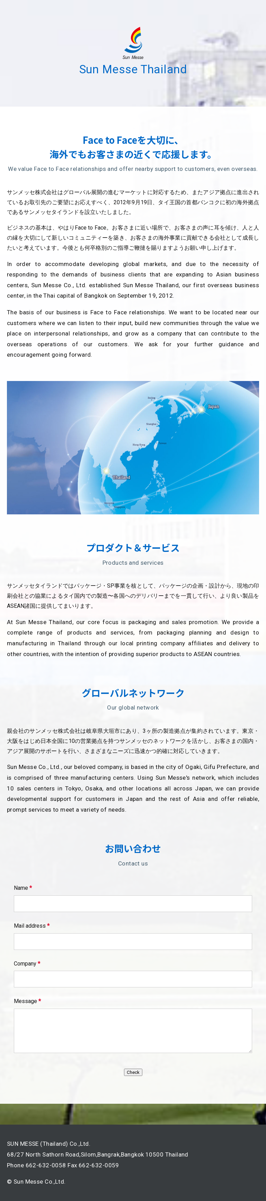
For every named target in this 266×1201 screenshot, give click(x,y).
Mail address (32, 925)
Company (27, 963)
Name (23, 888)
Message (27, 1001)
